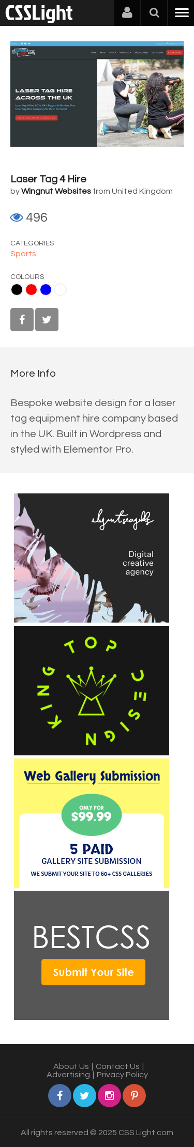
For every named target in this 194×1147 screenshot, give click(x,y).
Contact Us (118, 1066)
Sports (23, 254)
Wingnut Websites (56, 191)
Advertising (68, 1075)
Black (16, 289)
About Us (71, 1066)
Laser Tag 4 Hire (48, 179)
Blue (45, 289)
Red (31, 289)
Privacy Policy (122, 1075)
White (60, 289)
